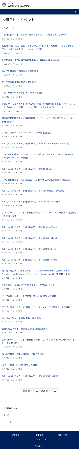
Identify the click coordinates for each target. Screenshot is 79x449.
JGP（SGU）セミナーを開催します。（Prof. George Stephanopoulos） (36, 143)
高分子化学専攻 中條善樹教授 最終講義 (20, 71)
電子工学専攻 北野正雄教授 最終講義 (19, 82)
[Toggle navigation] (4, 11)
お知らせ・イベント (13, 408)
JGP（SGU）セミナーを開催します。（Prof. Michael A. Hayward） (33, 190)
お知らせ (8, 415)
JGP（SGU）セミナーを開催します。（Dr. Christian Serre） (30, 375)
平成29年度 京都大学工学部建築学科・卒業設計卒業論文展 (30, 60)
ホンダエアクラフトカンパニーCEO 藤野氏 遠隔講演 (26, 132)
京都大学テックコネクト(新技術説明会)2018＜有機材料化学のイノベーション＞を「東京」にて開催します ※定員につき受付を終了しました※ (39, 105)
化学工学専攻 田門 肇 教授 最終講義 (19, 364)
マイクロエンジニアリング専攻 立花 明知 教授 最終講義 (29, 295)
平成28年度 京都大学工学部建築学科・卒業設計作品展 (28, 284)
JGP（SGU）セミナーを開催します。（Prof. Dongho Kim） (30, 248)
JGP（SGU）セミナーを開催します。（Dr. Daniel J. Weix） (30, 226)
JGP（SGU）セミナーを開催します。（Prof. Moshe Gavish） (31, 259)
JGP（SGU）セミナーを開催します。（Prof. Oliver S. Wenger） (32, 201)
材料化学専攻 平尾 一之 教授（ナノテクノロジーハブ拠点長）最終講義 (36, 306)
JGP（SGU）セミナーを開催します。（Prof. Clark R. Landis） (31, 237)
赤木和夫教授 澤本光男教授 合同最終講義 (23, 353)
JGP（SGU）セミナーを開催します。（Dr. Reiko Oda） (28, 168)
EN (75, 12)
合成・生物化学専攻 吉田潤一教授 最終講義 (22, 92)
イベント (19, 39)
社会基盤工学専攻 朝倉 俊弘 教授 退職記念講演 (25, 328)
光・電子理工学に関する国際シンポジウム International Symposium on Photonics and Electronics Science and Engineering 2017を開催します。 (36, 272)
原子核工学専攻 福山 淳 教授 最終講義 (21, 317)
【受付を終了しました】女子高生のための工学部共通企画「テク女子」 (35, 34)
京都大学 (40, 446)
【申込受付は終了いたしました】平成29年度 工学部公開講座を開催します (37, 179)
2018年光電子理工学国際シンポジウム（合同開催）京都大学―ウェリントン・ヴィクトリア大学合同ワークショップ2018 (39, 47)
